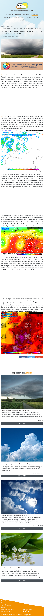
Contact (3, 607)
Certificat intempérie (33, 17)
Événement (8, 17)
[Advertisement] (22, 102)
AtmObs (18, 14)
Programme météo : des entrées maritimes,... (15, 515)
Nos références (19, 17)
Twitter (31, 357)
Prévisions (9, 14)
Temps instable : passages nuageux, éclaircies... (16, 410)
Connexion (22, 20)
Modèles (26, 14)
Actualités (35, 14)
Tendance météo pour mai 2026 (11, 568)
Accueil (3, 26)
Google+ (39, 357)
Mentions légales (6, 611)
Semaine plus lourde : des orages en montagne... (16, 463)
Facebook (23, 357)
